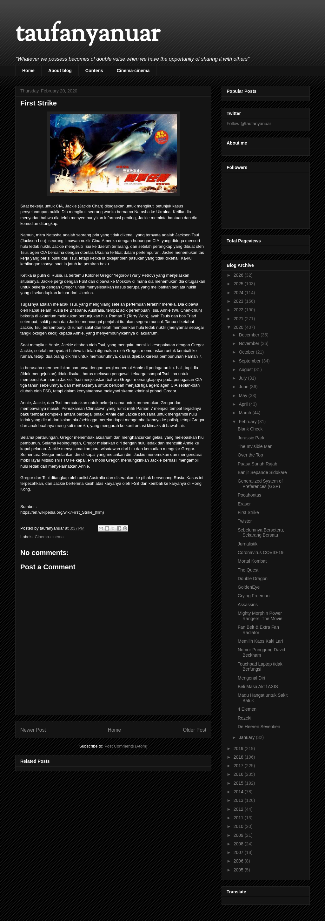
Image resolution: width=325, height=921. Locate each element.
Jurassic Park (251, 437)
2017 (239, 765)
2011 (239, 817)
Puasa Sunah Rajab (257, 463)
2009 (239, 835)
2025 (239, 283)
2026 (239, 275)
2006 (239, 860)
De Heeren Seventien (259, 726)
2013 (239, 800)
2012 (239, 809)
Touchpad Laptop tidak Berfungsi (260, 666)
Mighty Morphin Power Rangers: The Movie (260, 616)
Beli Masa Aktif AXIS (258, 686)
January (247, 737)
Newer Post (33, 730)
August (246, 369)
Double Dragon (253, 578)
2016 (239, 774)
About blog (60, 70)
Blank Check (250, 428)
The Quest (248, 569)
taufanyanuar (87, 35)
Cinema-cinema (133, 70)
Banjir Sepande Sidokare (262, 472)
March (245, 412)
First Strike (248, 512)
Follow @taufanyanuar (249, 123)
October (247, 352)
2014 (239, 791)
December (249, 334)
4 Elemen (247, 709)
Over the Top (250, 454)
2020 (239, 327)
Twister (245, 521)
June (244, 386)
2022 (239, 309)
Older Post (194, 730)
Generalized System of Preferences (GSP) (260, 483)
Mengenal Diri (251, 678)
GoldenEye (249, 587)
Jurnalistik (247, 543)
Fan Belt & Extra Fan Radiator (258, 630)
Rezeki (244, 718)
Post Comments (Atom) (125, 746)
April (244, 404)
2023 (239, 301)
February (248, 421)
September (250, 360)
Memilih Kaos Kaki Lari (260, 641)
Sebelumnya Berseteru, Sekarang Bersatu (261, 532)
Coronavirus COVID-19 (260, 552)
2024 (239, 292)
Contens (94, 70)
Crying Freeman (253, 595)
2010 (239, 826)
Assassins (248, 604)
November (249, 343)
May (243, 395)
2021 (239, 318)
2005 (239, 869)
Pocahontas (249, 495)
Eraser (244, 503)
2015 (239, 783)
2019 (239, 748)
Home (28, 70)
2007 (239, 852)
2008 (239, 843)
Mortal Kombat (252, 561)
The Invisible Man (255, 446)
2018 (239, 757)
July (243, 378)
